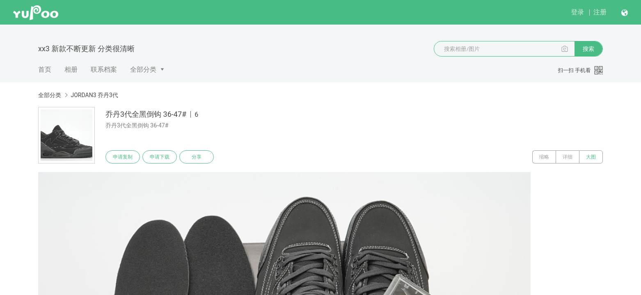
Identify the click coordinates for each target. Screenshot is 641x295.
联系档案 (104, 69)
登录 (577, 12)
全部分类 (143, 69)
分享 (196, 157)
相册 (71, 69)
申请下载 (159, 157)
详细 (567, 157)
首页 (44, 69)
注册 (600, 12)
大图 (591, 157)
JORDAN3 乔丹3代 (94, 95)
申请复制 (123, 157)
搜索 (588, 48)
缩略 (544, 157)
